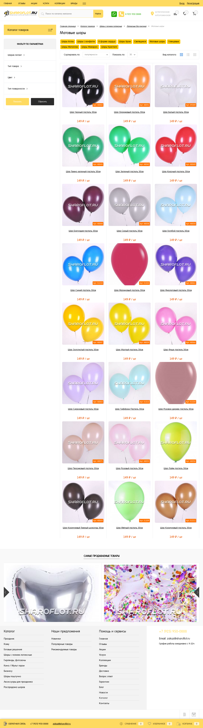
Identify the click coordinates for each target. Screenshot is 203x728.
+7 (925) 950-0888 (39, 723)
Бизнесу (8, 671)
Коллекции (60, 3)
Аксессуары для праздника (18, 681)
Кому (6, 644)
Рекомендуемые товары (64, 649)
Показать (17, 101)
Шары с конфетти (86, 41)
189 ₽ (126, 621)
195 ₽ (174, 621)
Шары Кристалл (109, 47)
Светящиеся (140, 41)
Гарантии (104, 681)
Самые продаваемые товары (101, 555)
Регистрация (193, 3)
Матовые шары (157, 41)
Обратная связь (15, 723)
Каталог (103, 697)
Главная (8, 3)
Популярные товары (61, 644)
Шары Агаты (68, 41)
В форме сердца (106, 41)
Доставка (104, 671)
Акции (34, 3)
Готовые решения (13, 649)
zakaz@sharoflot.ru (178, 638)
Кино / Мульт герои (14, 665)
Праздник (9, 638)
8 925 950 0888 (133, 14)
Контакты (104, 703)
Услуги (46, 3)
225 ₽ (77, 621)
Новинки (56, 638)
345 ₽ (28, 621)
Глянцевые (173, 41)
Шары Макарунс (90, 47)
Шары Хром (125, 41)
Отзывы (21, 3)
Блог (101, 687)
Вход (182, 3)
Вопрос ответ (106, 676)
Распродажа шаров (14, 687)
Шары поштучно (12, 676)
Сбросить (42, 101)
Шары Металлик (70, 47)
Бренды (74, 3)
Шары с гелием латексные (18, 654)
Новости (103, 692)
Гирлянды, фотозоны (15, 660)
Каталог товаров (30, 30)
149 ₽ (83, 120)
